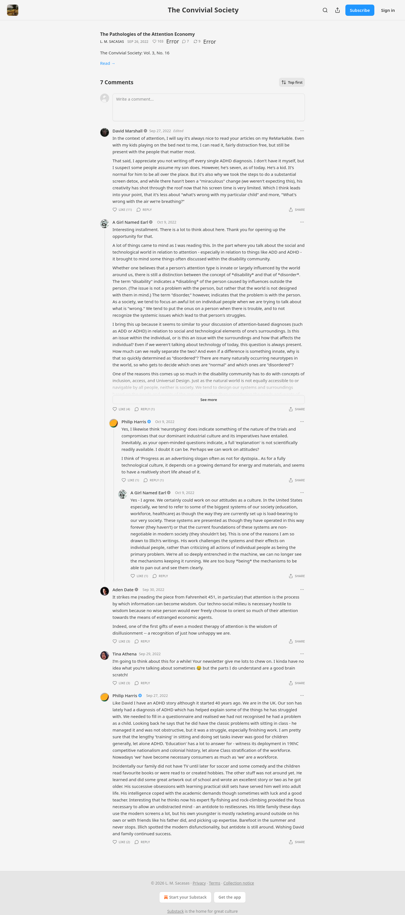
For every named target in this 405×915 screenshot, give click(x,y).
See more (208, 399)
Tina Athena (124, 654)
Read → (107, 63)
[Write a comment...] (208, 107)
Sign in (388, 10)
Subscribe (360, 10)
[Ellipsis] (302, 130)
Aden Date (123, 589)
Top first (292, 82)
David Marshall (127, 131)
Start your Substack (184, 897)
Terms (214, 883)
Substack (175, 911)
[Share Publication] (337, 10)
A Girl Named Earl (130, 222)
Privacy (199, 883)
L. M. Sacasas (112, 41)
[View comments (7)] (185, 41)
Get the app (230, 897)
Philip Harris (134, 421)
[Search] (325, 10)
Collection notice (238, 883)
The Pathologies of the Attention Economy (147, 34)
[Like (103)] (158, 41)
